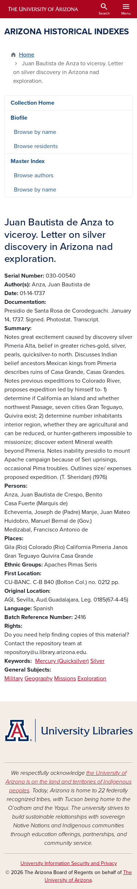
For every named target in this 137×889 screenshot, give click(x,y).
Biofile (19, 117)
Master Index (28, 161)
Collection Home (32, 103)
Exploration (91, 678)
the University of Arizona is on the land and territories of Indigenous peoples (68, 781)
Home (26, 54)
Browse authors (33, 175)
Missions (65, 678)
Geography (38, 678)
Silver (97, 661)
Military (13, 678)
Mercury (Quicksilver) (62, 661)
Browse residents (36, 146)
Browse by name (35, 132)
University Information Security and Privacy (68, 863)
